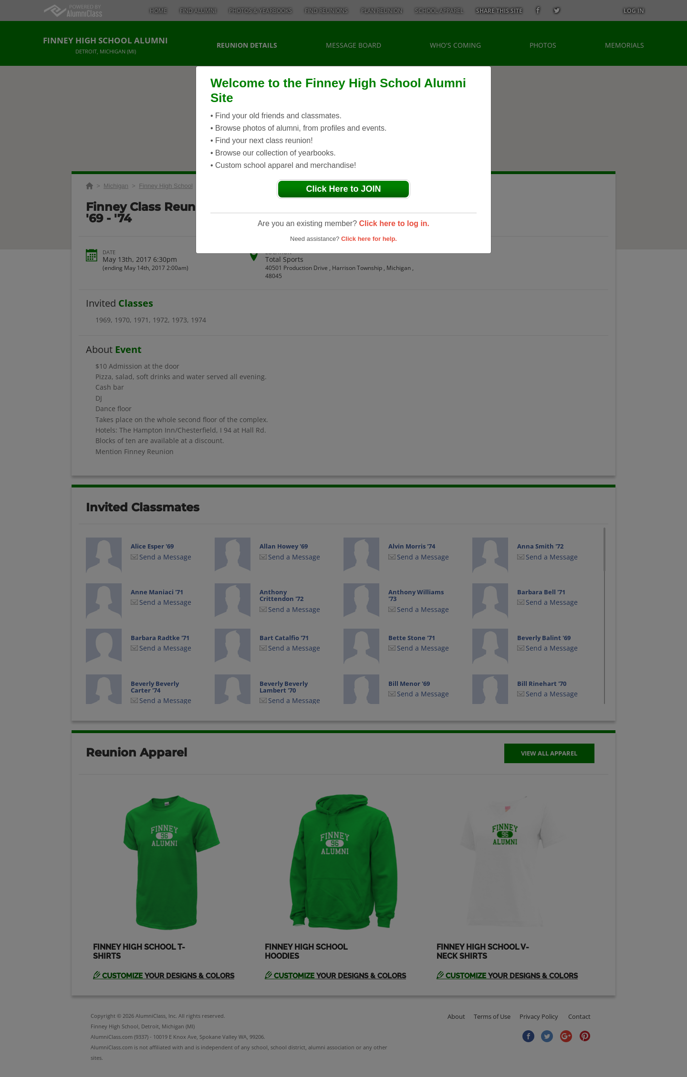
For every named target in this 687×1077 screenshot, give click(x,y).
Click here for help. (369, 238)
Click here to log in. (394, 223)
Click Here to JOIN (343, 189)
